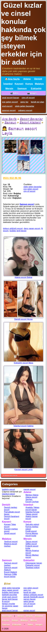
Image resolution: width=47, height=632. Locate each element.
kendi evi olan (37, 102)
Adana (27, 79)
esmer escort (29, 610)
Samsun (22, 88)
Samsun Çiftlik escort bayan (10, 575)
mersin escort (30, 489)
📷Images (32, 93)
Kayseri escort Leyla (23, 469)
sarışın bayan (30, 599)
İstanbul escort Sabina (23, 426)
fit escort (6, 601)
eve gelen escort (10, 102)
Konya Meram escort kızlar (32, 534)
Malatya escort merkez (10, 545)
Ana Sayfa (9, 118)
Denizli (38, 79)
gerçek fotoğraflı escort (34, 597)
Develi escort (10, 533)
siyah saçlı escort (9, 597)
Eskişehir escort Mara (23, 363)
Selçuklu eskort (32, 524)
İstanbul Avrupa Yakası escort (32, 513)
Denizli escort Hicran (23, 319)
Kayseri (19, 83)
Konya (29, 83)
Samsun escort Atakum (10, 568)
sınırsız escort (9, 110)
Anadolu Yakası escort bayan (32, 508)
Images (39, 624)
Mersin (9, 88)
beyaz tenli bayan (10, 599)
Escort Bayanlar (31, 118)
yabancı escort (25, 110)
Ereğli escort (31, 531)
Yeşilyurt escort (11, 541)
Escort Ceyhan (32, 502)
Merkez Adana (32, 495)
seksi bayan (29, 601)
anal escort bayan (10, 98)
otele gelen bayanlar (24, 106)
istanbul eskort (8, 494)
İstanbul (8, 83)
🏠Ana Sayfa (12, 79)
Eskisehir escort (33, 565)
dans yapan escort (32, 228)
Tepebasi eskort (33, 567)
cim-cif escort (28, 98)
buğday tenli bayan (18, 231)
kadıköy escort (8, 489)
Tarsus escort (31, 541)
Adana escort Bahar (23, 277)
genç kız (24, 102)
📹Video (14, 93)
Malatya (39, 83)
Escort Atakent (30, 122)
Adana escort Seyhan (31, 498)
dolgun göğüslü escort (13, 228)
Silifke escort (31, 544)
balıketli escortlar (9, 595)
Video (30, 624)
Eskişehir (36, 88)
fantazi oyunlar (8, 604)
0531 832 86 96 (12, 177)
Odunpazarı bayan (34, 563)
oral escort (7, 106)
